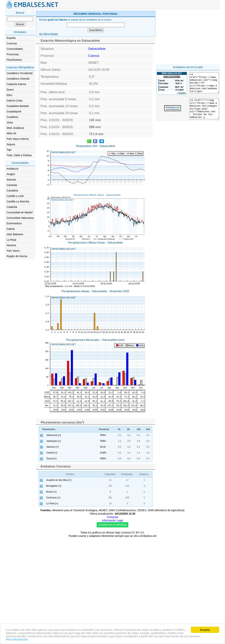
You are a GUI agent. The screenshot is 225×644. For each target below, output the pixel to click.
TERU (103, 541)
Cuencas (12, 43)
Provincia (104, 535)
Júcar (10, 122)
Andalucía (12, 168)
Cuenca (93, 109)
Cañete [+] (51, 559)
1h (119, 535)
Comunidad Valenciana (20, 217)
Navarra (11, 245)
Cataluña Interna (16, 84)
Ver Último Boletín (48, 87)
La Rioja (11, 239)
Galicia (11, 228)
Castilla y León (15, 196)
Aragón (11, 174)
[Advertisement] (128, 36)
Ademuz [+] (52, 553)
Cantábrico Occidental (20, 73)
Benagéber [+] (53, 592)
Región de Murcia (17, 256)
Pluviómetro (48, 535)
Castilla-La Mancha (18, 201)
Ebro (9, 95)
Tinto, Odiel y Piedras (19, 155)
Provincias (13, 54)
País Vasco (13, 250)
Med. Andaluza (15, 127)
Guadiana (12, 116)
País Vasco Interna (18, 138)
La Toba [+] (52, 610)
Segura (11, 144)
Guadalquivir (14, 111)
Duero (10, 89)
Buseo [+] (51, 598)
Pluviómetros (14, 59)
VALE (103, 553)
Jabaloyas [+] (53, 547)
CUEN (103, 559)
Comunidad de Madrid (20, 212)
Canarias (12, 185)
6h (128, 535)
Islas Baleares (15, 234)
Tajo (9, 149)
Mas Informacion (17, 639)
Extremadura (14, 223)
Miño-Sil (11, 133)
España (11, 37)
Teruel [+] (51, 565)
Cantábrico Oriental (18, 78)
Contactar (112, 623)
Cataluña (12, 206)
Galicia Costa (14, 100)
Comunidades (15, 48)
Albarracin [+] (53, 541)
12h (139, 535)
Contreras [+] (53, 604)
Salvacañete (97, 102)
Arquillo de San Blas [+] (58, 586)
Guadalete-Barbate (18, 106)
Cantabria (12, 190)
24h (148, 535)
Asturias (11, 179)
